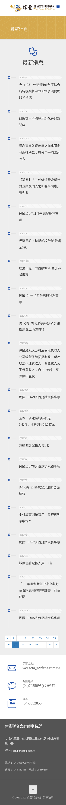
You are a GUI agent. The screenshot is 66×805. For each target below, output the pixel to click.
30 (36, 644)
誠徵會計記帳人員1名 (34, 445)
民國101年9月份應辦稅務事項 (39, 397)
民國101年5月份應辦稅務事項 (39, 618)
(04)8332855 (32, 703)
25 (54, 638)
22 (33, 638)
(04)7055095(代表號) (38, 685)
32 (50, 644)
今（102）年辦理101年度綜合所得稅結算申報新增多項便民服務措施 (39, 91)
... (20, 638)
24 (47, 638)
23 (40, 638)
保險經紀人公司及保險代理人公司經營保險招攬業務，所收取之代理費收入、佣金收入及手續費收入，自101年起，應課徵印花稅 (39, 363)
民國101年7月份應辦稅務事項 (39, 542)
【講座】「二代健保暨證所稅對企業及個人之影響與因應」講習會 (39, 186)
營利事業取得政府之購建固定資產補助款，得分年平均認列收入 (39, 152)
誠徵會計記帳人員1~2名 (35, 563)
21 (26, 638)
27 (15, 644)
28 (22, 644)
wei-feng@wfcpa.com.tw (41, 668)
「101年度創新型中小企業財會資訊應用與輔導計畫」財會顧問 (39, 590)
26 (8, 644)
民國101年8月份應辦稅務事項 (39, 466)
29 (29, 644)
